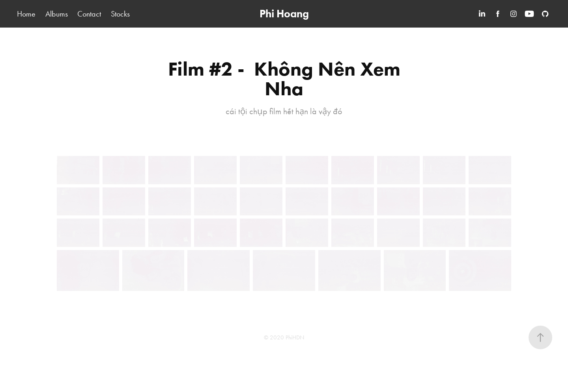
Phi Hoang (284, 13)
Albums (56, 14)
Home (26, 14)
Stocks (120, 14)
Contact (89, 14)
